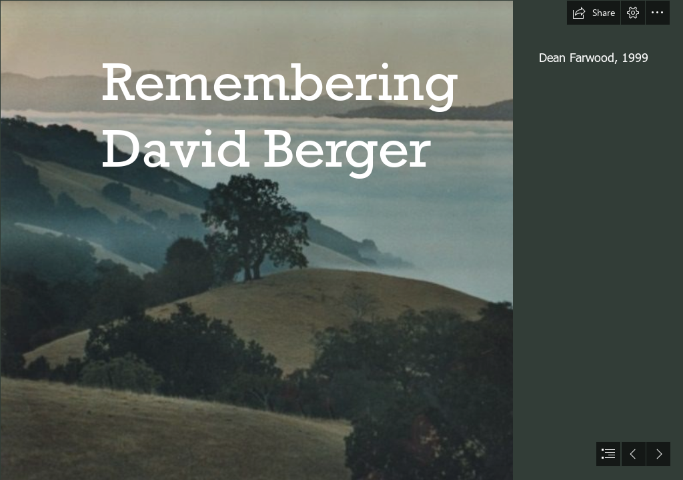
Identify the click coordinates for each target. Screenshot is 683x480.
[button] (593, 13)
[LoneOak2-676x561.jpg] (256, 240)
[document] (341, 240)
